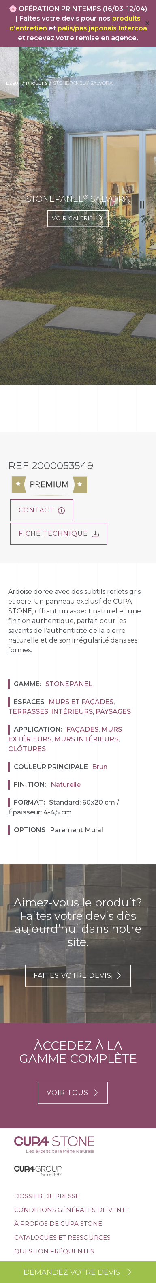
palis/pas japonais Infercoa (102, 28)
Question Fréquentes (54, 1251)
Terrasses (28, 711)
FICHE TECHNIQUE (59, 534)
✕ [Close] (147, 23)
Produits (36, 83)
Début (13, 83)
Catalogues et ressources (62, 1237)
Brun (99, 767)
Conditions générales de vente (71, 1210)
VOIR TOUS (73, 1093)
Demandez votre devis (78, 1272)
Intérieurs (72, 711)
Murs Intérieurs (86, 739)
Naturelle (66, 784)
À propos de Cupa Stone (58, 1223)
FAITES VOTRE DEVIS (78, 975)
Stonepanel (68, 684)
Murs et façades (81, 702)
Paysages (113, 711)
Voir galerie (78, 218)
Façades (82, 729)
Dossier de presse (46, 1196)
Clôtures (27, 749)
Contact (42, 510)
